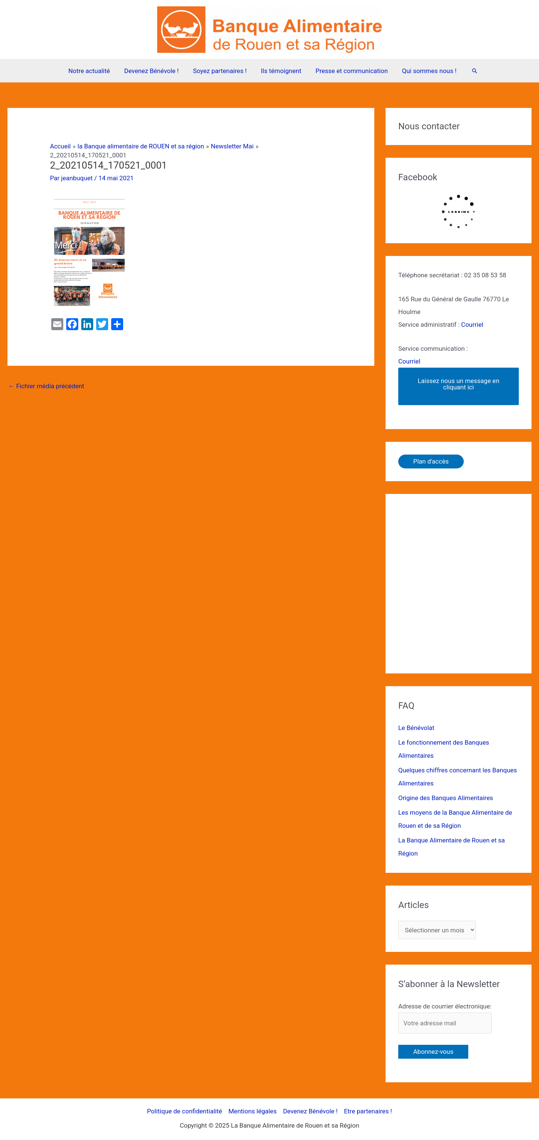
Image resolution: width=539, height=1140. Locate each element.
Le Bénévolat (416, 728)
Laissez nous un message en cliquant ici (458, 384)
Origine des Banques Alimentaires (446, 796)
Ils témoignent (280, 71)
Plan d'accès (431, 461)
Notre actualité (92, 71)
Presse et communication (349, 71)
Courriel (472, 324)
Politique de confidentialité (184, 1108)
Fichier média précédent (46, 386)
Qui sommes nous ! (425, 71)
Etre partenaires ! (368, 1108)
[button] (470, 70)
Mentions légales (252, 1108)
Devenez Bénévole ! (154, 71)
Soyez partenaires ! (220, 71)
